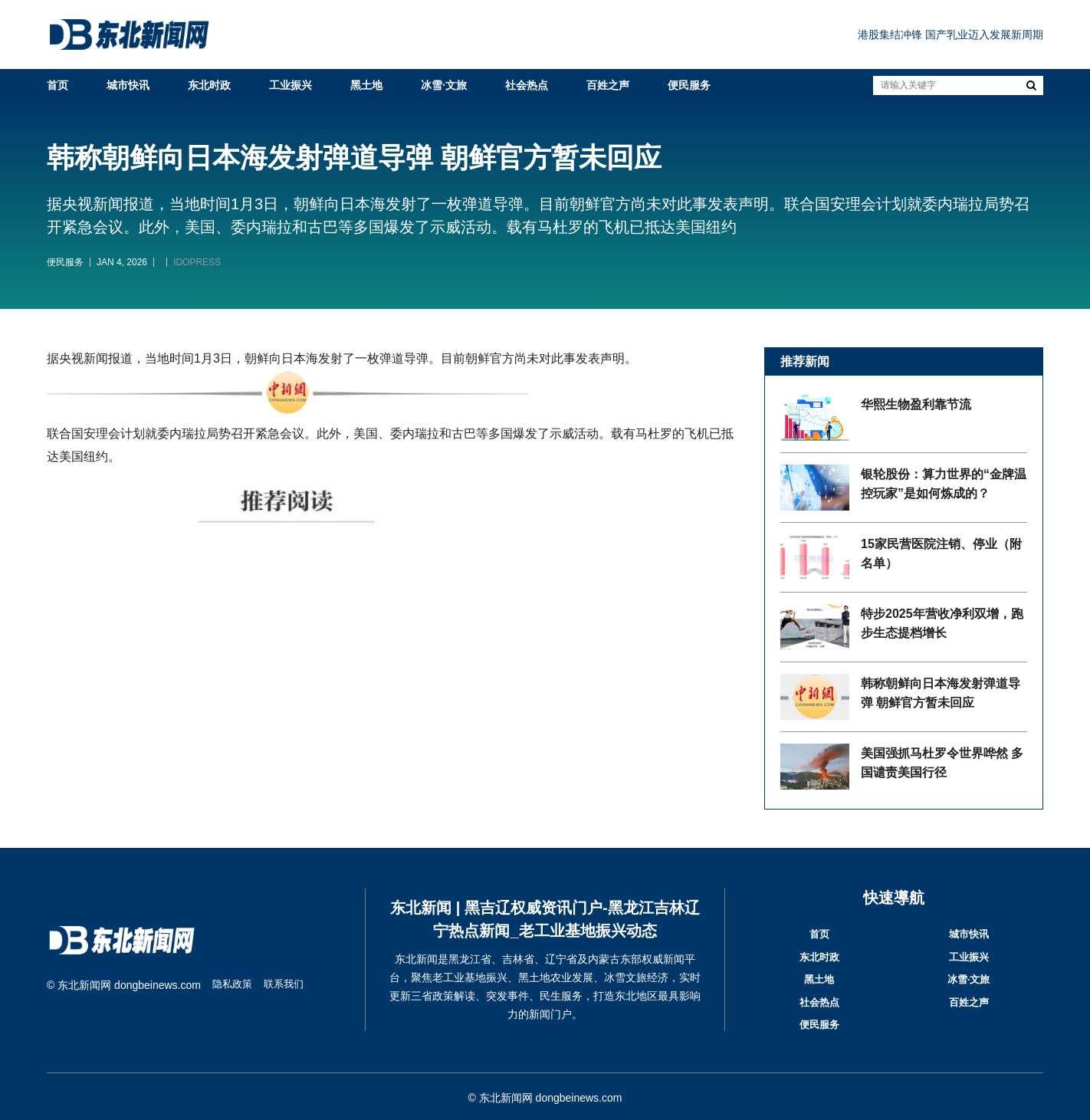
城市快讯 (128, 85)
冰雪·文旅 (444, 85)
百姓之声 (607, 85)
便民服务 (689, 85)
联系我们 (288, 985)
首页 (57, 85)
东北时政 (209, 85)
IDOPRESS (197, 262)
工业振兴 (290, 85)
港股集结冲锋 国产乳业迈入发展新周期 (950, 34)
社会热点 (526, 85)
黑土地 (366, 85)
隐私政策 (233, 985)
